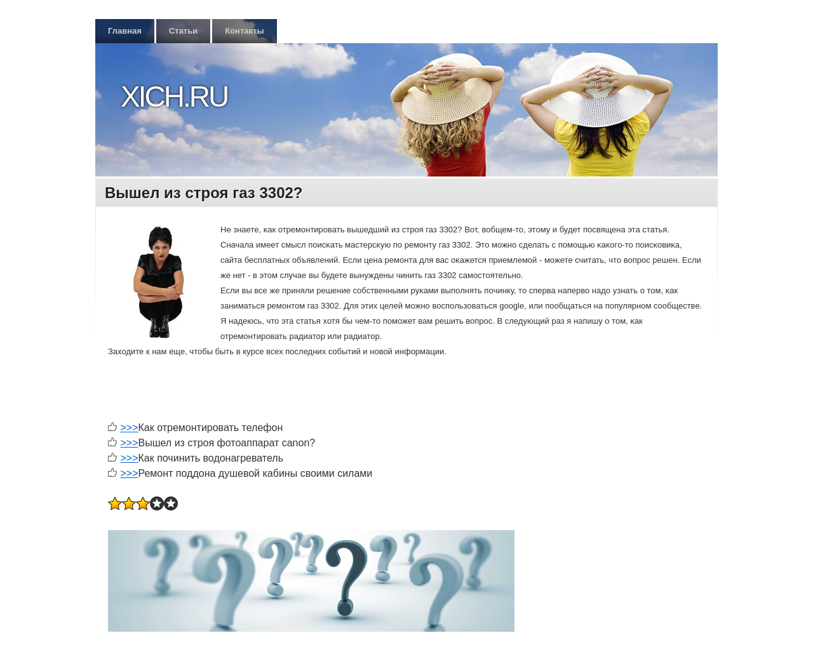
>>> (129, 427)
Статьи (183, 31)
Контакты (244, 31)
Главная (125, 31)
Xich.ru (174, 96)
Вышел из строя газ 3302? (204, 192)
